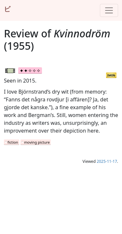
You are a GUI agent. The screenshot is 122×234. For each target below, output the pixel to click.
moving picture (37, 142)
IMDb (111, 75)
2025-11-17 (107, 161)
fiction (12, 142)
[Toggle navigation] (109, 10)
